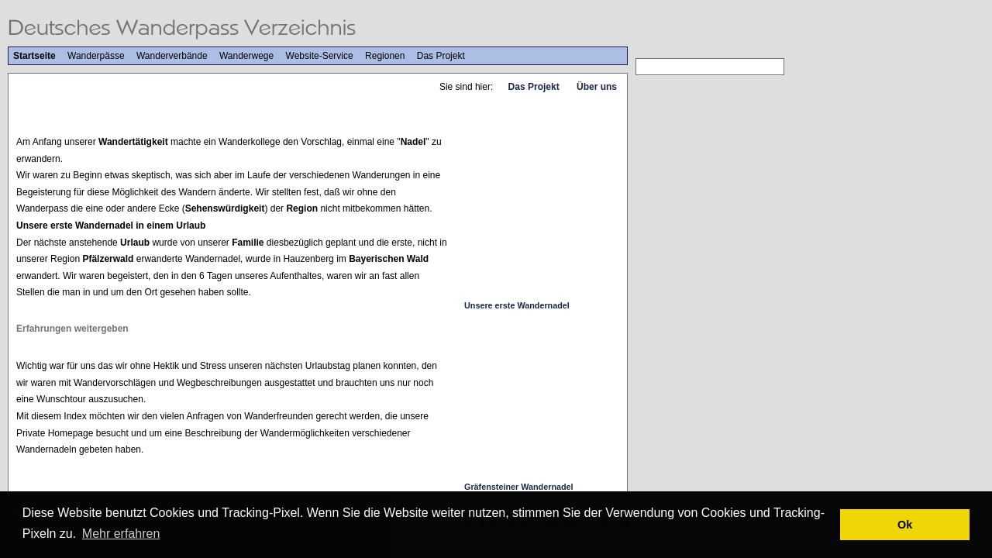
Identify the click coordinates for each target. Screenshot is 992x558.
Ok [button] (904, 524)
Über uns (597, 86)
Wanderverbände (172, 55)
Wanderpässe (96, 55)
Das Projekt (441, 55)
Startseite (34, 55)
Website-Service (319, 55)
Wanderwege (246, 55)
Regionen (385, 55)
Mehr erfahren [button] (121, 533)
